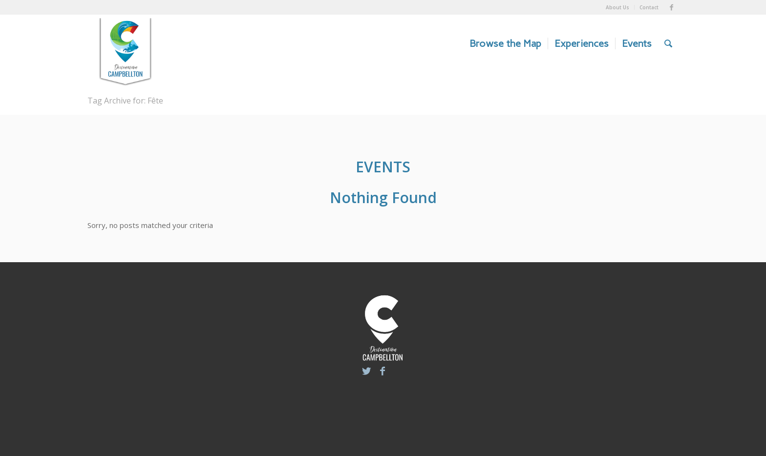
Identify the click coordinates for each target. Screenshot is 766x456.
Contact (649, 7)
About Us (617, 7)
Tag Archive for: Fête (125, 100)
